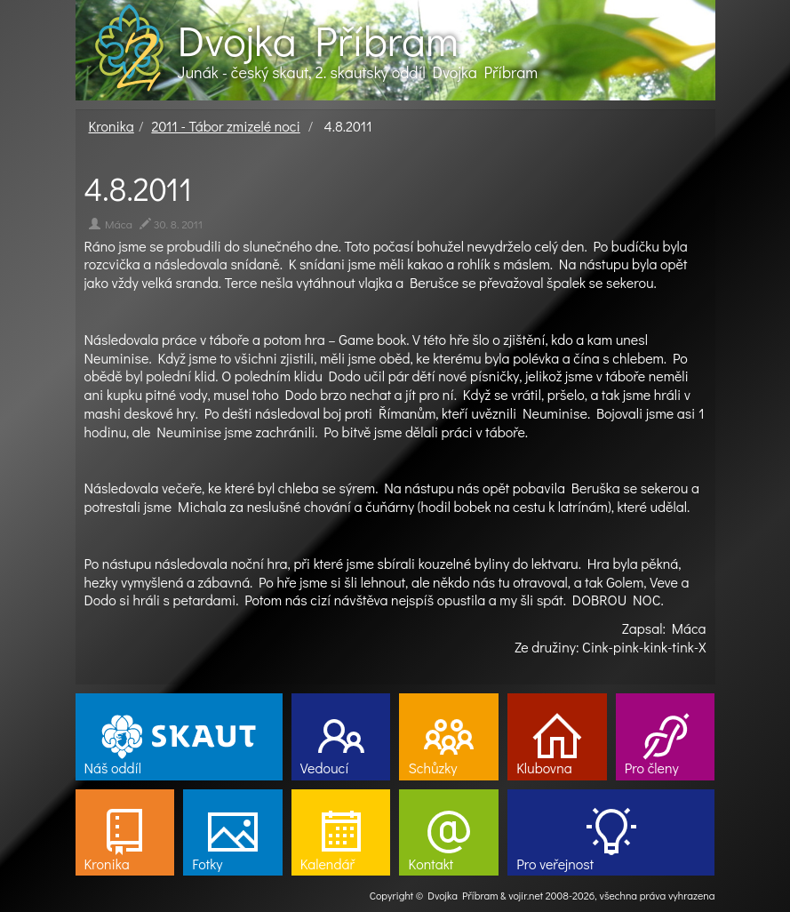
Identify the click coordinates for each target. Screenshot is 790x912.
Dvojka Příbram (318, 40)
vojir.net (525, 895)
